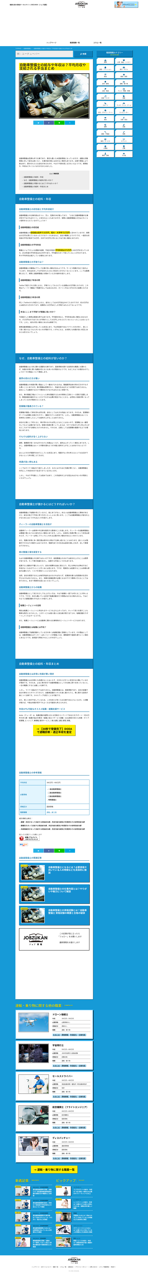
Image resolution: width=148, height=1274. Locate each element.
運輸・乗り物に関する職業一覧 (56, 1169)
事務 (124, 133)
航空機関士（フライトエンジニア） (70, 1107)
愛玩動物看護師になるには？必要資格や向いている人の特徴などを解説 (42, 1230)
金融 (124, 126)
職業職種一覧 (75, 43)
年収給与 (73, 1035)
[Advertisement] (74, 24)
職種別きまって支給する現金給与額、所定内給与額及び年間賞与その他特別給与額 (51, 825)
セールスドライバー (62, 1076)
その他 (124, 154)
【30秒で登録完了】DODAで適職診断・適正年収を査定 (54, 730)
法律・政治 (124, 118)
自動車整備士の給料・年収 (33, 177)
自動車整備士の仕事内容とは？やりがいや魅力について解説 (67, 890)
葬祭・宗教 (105, 154)
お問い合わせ (93, 1267)
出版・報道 (105, 90)
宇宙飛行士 (58, 1045)
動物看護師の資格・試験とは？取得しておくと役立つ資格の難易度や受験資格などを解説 (42, 1244)
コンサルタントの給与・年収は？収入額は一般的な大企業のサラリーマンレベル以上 (82, 1191)
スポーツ (105, 104)
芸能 (124, 97)
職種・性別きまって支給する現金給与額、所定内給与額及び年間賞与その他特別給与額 (53, 822)
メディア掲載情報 (104, 1267)
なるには (56, 1035)
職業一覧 (55, 1267)
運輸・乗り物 (52, 812)
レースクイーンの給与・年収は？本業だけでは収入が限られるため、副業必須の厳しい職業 (82, 1205)
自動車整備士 (27, 48)
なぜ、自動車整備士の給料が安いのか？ (38, 180)
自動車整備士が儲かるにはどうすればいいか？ (41, 183)
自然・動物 (105, 83)
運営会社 (70, 1267)
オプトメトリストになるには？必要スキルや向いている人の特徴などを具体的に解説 (82, 1230)
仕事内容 (82, 1035)
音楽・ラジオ (105, 97)
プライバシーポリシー (81, 1267)
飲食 (105, 75)
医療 (105, 61)
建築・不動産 (105, 133)
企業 (124, 147)
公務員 (105, 147)
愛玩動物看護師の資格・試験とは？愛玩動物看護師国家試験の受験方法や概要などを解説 (42, 1193)
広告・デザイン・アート (105, 111)
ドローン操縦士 (60, 1014)
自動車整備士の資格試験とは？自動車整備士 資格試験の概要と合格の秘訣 (67, 911)
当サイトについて (46, 1267)
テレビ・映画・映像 (124, 90)
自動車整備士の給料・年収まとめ (36, 186)
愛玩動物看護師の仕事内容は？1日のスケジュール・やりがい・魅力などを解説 (42, 1217)
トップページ (51, 43)
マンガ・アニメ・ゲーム (124, 104)
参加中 (113, 1267)
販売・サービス (105, 140)
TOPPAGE (18, 48)
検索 (83, 54)
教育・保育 (124, 75)
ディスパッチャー (61, 1138)
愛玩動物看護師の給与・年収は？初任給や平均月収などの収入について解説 (42, 1205)
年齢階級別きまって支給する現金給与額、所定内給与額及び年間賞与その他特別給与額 (53, 829)
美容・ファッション (105, 68)
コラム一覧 (97, 43)
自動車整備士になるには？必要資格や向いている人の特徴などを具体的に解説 (67, 869)
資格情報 (65, 1035)
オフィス (124, 140)
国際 (105, 126)
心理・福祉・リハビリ (124, 61)
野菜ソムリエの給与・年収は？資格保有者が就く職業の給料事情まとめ (82, 1243)
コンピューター (124, 111)
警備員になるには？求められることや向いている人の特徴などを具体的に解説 (82, 1217)
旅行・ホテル (124, 68)
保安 (105, 118)
